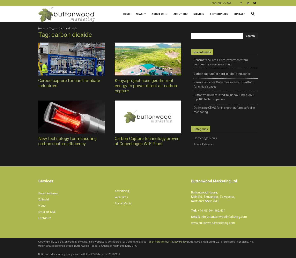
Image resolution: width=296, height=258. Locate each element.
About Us (160, 13)
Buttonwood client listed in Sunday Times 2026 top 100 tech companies (224, 97)
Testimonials (219, 13)
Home (126, 13)
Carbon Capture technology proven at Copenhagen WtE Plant (147, 141)
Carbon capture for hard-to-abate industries (222, 73)
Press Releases (204, 144)
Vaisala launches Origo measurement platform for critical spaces (224, 84)
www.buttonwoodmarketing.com (213, 223)
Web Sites (121, 197)
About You (180, 13)
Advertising (122, 191)
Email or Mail (47, 212)
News (141, 13)
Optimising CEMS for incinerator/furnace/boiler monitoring (224, 110)
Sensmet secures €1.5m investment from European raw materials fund (221, 62)
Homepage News (205, 138)
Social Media (123, 203)
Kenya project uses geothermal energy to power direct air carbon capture (146, 85)
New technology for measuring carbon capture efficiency (67, 141)
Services (198, 13)
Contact (239, 13)
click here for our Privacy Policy (168, 241)
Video (42, 205)
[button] (253, 14)
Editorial (43, 199)
